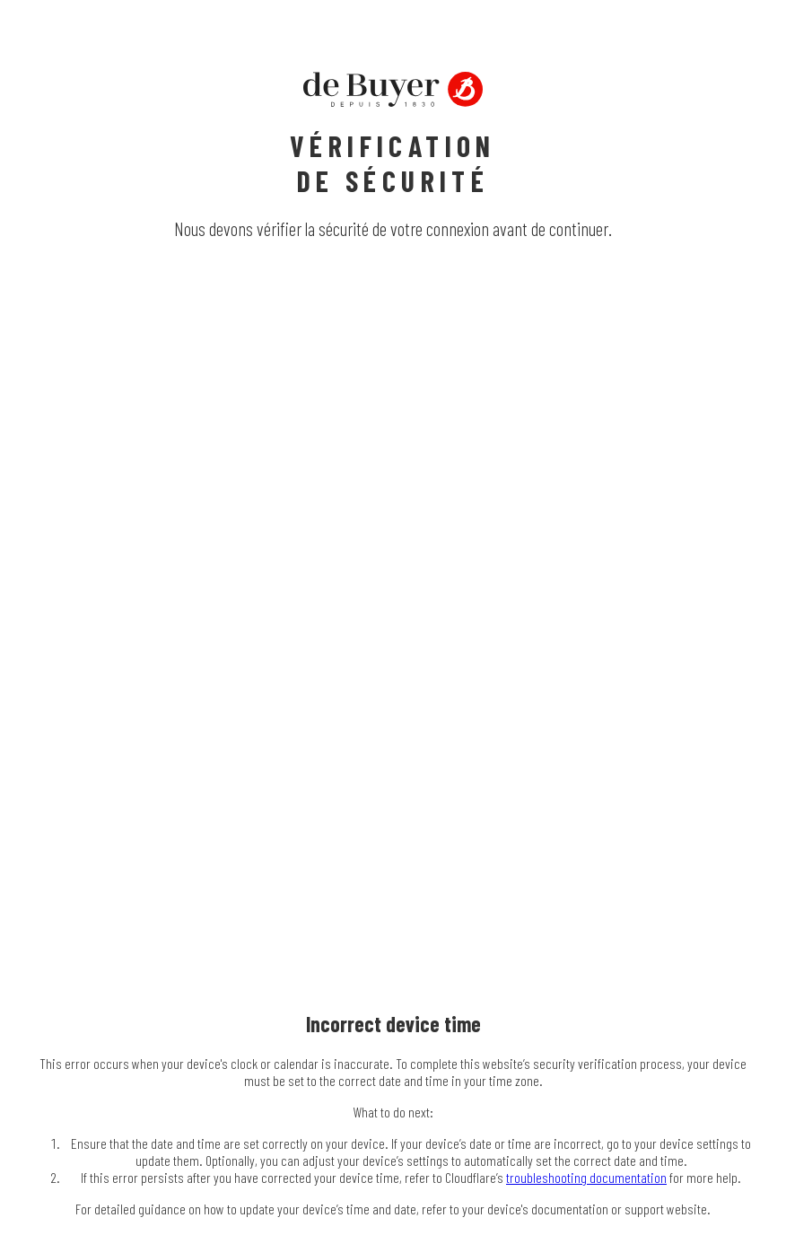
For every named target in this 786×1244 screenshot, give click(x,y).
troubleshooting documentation (586, 1177)
